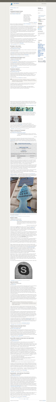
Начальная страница (13, 7)
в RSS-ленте (40, 27)
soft (12, 220)
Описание (20, 77)
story (39, 52)
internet (16, 48)
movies (16, 71)
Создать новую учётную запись (41, 15)
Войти (11, 44)
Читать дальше (26, 54)
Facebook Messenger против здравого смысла (17, 57)
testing (39, 54)
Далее (45, 57)
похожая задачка (20, 124)
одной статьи (15, 62)
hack (18, 340)
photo (39, 51)
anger (15, 60)
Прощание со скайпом (13, 217)
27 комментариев (13, 336)
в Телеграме (40, 29)
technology (13, 48)
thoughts (41, 54)
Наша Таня (35, 22)
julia (44, 47)
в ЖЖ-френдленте (41, 26)
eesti (12, 328)
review (16, 132)
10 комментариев (13, 280)
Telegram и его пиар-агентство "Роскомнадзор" (17, 130)
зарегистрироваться (15, 44)
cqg (38, 43)
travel (39, 55)
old (15, 284)
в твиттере (40, 28)
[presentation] (43, 38)
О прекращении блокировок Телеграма (16, 11)
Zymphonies (44, 400)
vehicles (42, 55)
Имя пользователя (40, 10)
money (14, 328)
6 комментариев (12, 324)
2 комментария (12, 67)
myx (14, 12)
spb (19, 375)
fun (14, 284)
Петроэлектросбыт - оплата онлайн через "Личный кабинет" (20, 373)
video (39, 56)
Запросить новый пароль (41, 16)
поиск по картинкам (31, 105)
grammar (39, 46)
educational (13, 71)
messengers (18, 48)
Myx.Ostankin (16, 3)
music (43, 50)
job (42, 47)
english (39, 45)
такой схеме (32, 227)
